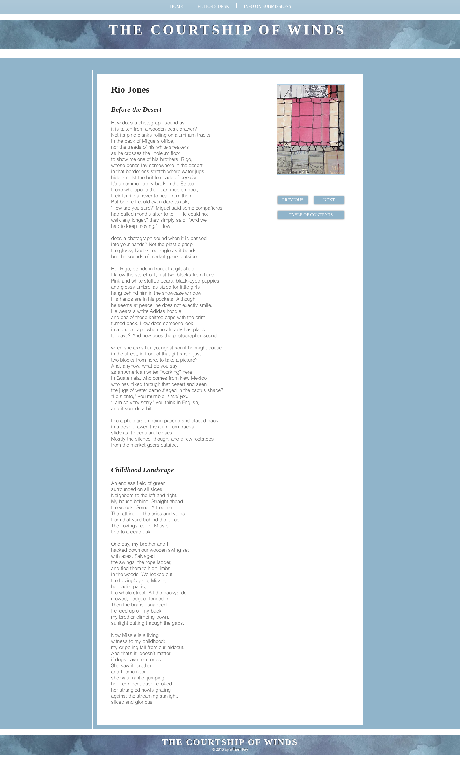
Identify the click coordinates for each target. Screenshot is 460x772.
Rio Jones (130, 89)
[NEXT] (329, 200)
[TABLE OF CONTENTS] (311, 215)
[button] (267, 5)
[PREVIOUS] (293, 200)
